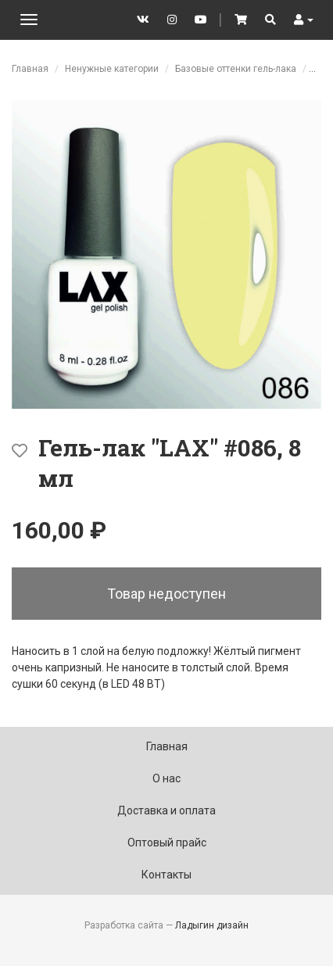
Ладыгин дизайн (212, 925)
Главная (30, 68)
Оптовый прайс (166, 842)
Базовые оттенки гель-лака (235, 68)
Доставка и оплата (166, 810)
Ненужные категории (112, 68)
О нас (166, 778)
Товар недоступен (166, 593)
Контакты (166, 874)
